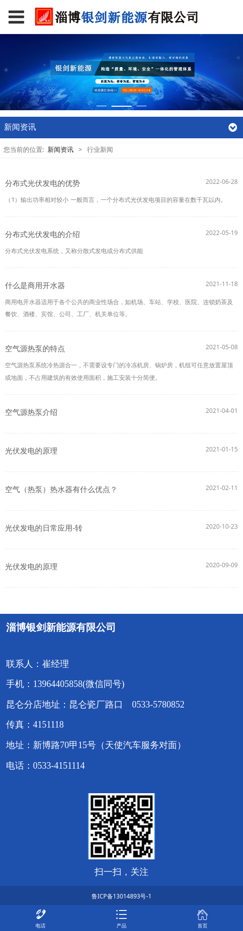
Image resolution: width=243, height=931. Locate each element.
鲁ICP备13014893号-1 (122, 896)
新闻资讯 (61, 149)
